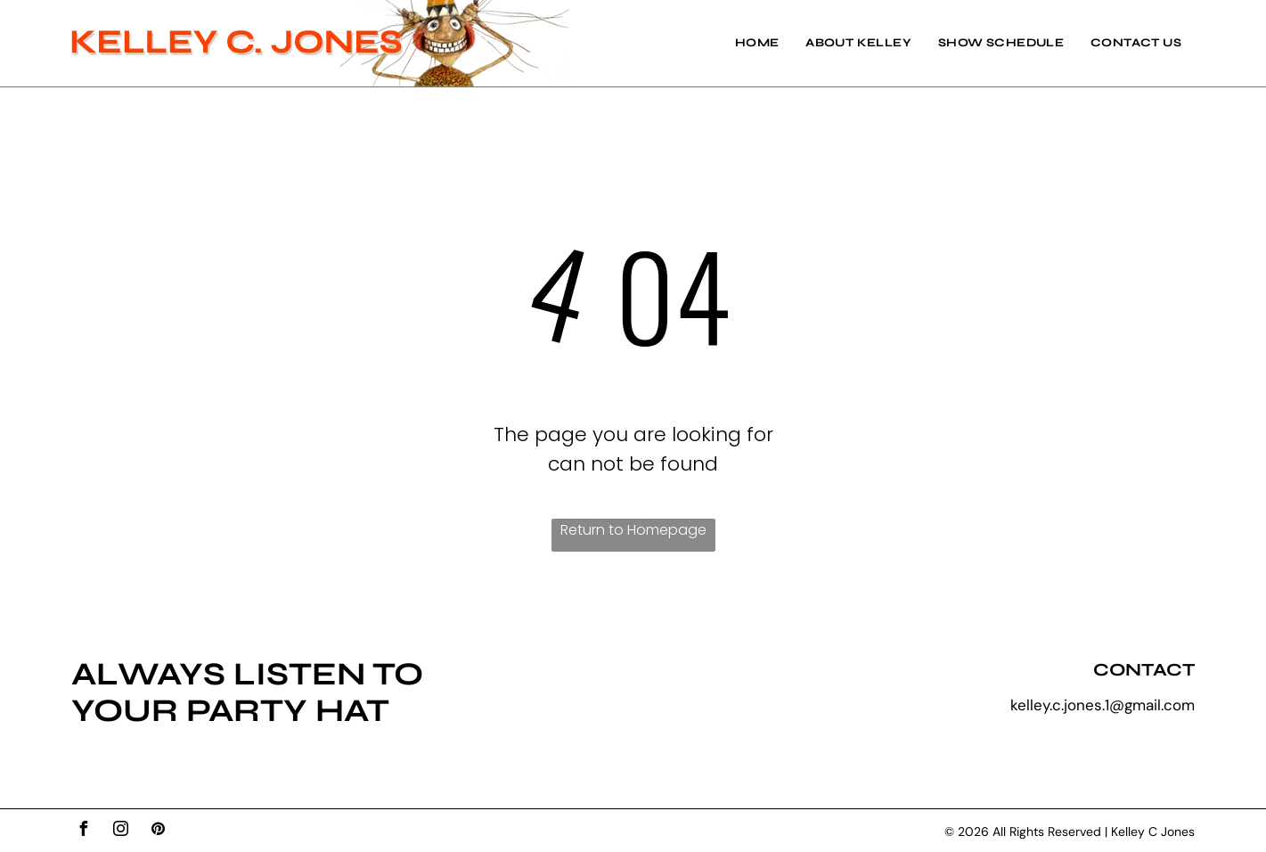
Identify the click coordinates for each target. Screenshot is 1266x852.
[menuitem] (744, 43)
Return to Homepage (633, 530)
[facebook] (82, 831)
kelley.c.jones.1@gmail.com (1102, 705)
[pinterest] (157, 831)
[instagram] (120, 831)
